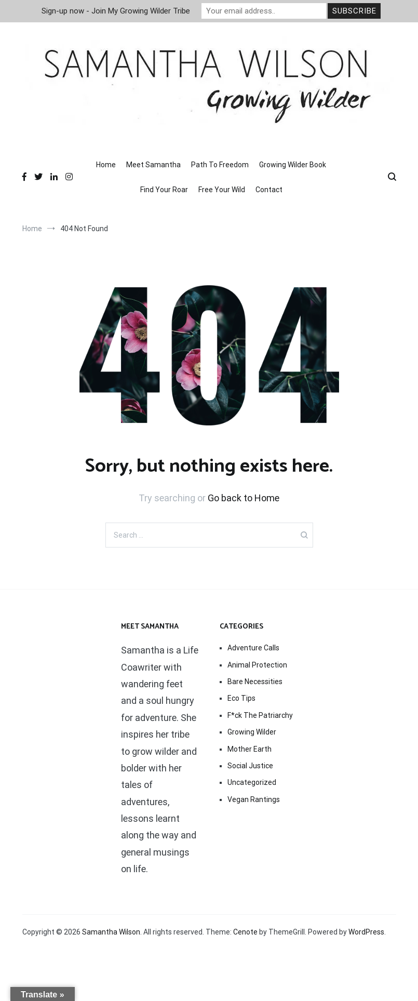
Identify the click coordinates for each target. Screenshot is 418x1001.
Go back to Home (243, 497)
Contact (268, 189)
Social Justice (250, 766)
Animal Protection (257, 665)
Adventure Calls (253, 648)
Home (106, 165)
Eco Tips (241, 698)
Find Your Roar (164, 189)
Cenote (245, 932)
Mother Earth (249, 749)
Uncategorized (251, 782)
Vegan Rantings (253, 799)
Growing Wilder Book (292, 165)
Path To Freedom (220, 165)
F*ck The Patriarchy (260, 715)
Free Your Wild (221, 189)
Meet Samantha (153, 165)
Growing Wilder (251, 732)
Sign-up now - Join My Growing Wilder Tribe (116, 11)
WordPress (366, 932)
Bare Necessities (254, 681)
